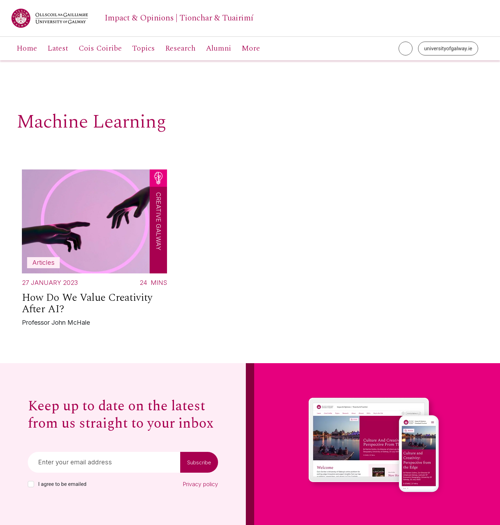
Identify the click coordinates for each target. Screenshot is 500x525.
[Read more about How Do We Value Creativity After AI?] (94, 249)
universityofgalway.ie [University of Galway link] (448, 48)
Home (27, 48)
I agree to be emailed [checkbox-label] (62, 484)
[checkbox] (31, 484)
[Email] (104, 462)
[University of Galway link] (132, 18)
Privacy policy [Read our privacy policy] (200, 484)
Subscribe (199, 462)
